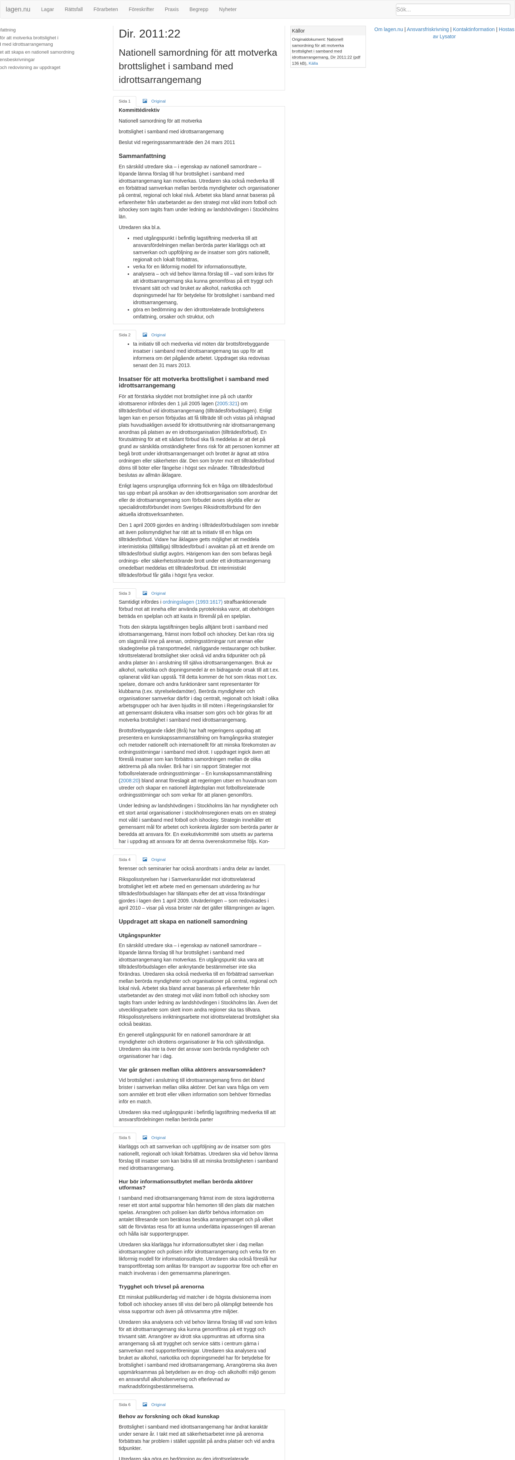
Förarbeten (105, 9)
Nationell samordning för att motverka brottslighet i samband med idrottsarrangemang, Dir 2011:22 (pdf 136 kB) (448, 45)
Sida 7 (143, 1297)
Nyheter (228, 9)
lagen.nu (18, 9)
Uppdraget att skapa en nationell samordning (51, 52)
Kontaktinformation (339, 1456)
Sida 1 (143, 87)
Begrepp (199, 9)
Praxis (172, 9)
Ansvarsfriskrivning (293, 1456)
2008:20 (262, 582)
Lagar (47, 9)
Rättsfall (74, 9)
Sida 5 (143, 881)
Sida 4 (143, 653)
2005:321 (149, 326)
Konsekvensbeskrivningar (31, 59)
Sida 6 (143, 1077)
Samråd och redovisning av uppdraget (44, 67)
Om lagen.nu (254, 1456)
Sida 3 (143, 451)
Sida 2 (143, 271)
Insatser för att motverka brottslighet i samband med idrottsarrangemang (58, 41)
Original (172, 87)
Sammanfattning (22, 30)
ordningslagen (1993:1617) (211, 460)
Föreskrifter (141, 9)
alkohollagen (361, 1399)
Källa (422, 51)
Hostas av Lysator (384, 1456)
